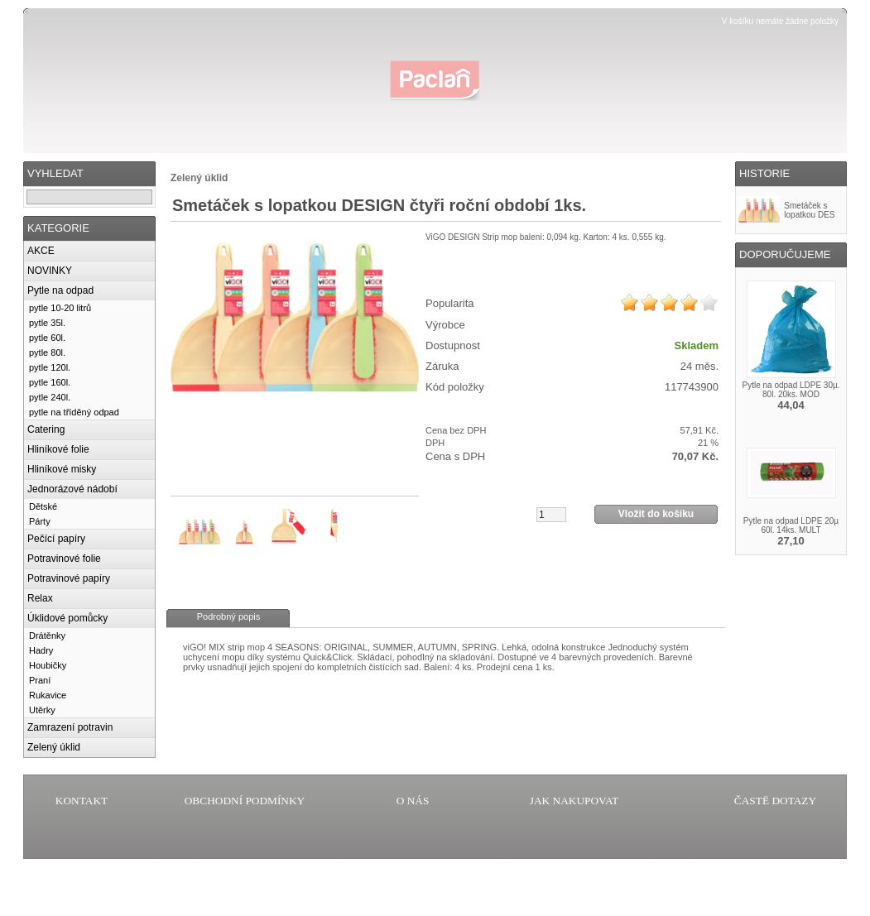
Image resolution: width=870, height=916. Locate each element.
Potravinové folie (64, 558)
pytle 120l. (49, 367)
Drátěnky (47, 635)
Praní (39, 680)
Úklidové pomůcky (67, 618)
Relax (40, 598)
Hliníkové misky (61, 469)
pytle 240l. (49, 397)
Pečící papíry (56, 538)
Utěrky (42, 710)
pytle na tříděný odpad (74, 412)
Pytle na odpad (60, 290)
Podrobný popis (228, 616)
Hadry (41, 650)
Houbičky (47, 665)
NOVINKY (49, 270)
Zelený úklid (53, 747)
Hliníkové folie (58, 449)
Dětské (43, 506)
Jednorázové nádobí (72, 489)
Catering (46, 429)
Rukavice (47, 695)
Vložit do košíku (656, 514)
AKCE (41, 251)
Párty (39, 521)
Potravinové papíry (68, 578)
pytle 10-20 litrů (60, 308)
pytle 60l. (47, 338)
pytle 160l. (49, 382)
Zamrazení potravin (70, 727)
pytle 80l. (47, 352)
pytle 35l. (47, 323)
